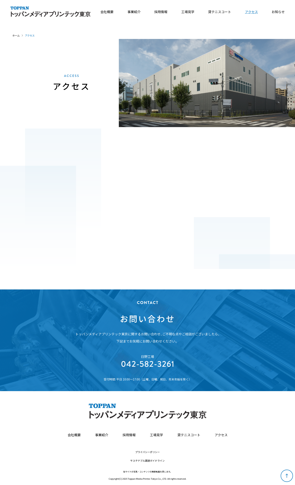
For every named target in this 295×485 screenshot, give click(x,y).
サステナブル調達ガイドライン (147, 460)
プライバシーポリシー (147, 452)
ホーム (16, 35)
